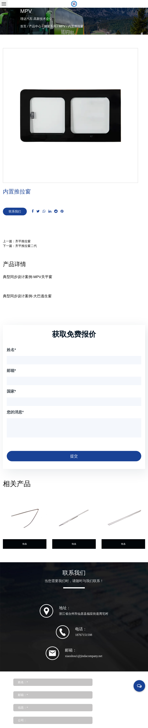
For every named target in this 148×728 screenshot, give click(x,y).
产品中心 (35, 26)
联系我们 (15, 211)
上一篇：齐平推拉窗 (17, 241)
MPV (62, 26)
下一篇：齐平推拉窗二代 (20, 245)
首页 (23, 26)
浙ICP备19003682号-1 (96, 711)
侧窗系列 (50, 26)
